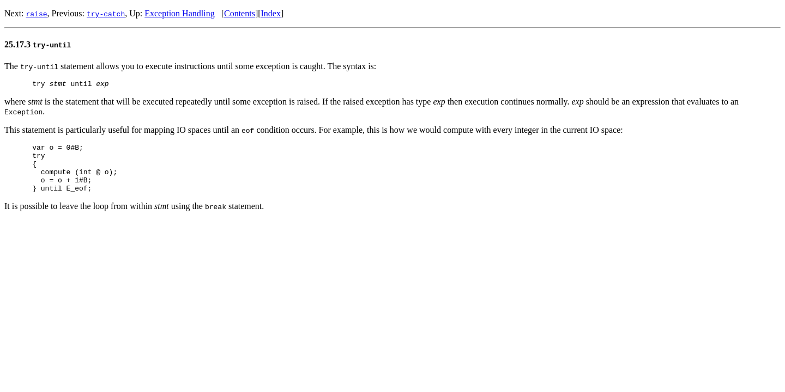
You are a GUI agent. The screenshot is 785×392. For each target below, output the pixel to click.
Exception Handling (179, 13)
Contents (239, 13)
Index (271, 13)
